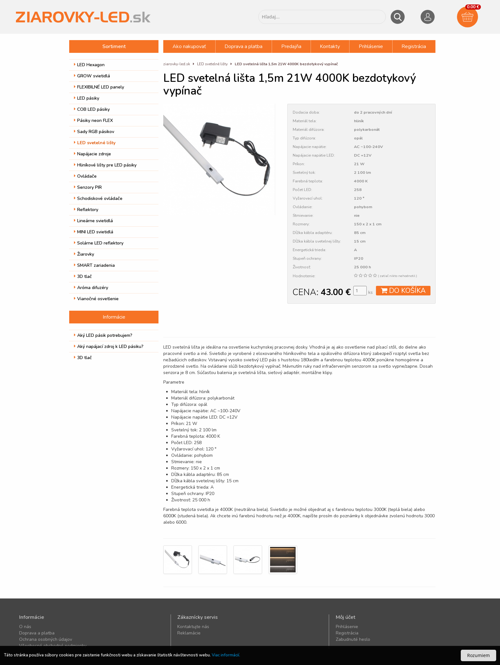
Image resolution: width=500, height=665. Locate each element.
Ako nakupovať (189, 46)
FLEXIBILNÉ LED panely (99, 87)
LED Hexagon (89, 65)
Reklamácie (189, 633)
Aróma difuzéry (91, 288)
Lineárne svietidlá (93, 221)
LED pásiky (86, 98)
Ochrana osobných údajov (45, 639)
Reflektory (86, 210)
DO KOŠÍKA (403, 290)
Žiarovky (84, 254)
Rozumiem (478, 655)
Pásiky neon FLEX (93, 120)
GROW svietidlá (92, 76)
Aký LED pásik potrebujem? (103, 335)
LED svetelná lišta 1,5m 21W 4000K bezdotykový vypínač (286, 64)
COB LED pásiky (92, 109)
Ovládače (85, 176)
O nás (25, 627)
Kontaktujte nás (193, 627)
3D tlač (83, 276)
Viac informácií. (226, 655)
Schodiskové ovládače (98, 198)
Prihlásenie (371, 46)
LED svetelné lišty (94, 143)
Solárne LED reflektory (98, 243)
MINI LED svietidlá (93, 232)
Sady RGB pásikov (94, 132)
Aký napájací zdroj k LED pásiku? (108, 346)
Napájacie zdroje (92, 154)
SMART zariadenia (94, 265)
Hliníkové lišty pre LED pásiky (105, 165)
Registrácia (413, 46)
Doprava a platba (243, 46)
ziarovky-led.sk (176, 64)
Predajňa (291, 46)
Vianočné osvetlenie (96, 299)
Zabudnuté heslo (353, 639)
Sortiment (114, 46)
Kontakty (330, 46)
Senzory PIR (88, 187)
